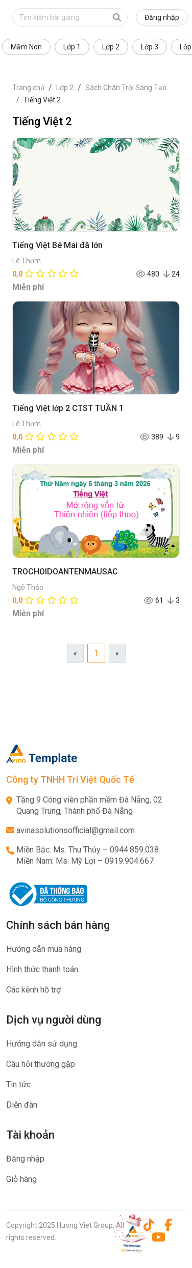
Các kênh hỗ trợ (33, 990)
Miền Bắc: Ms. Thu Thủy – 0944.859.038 (87, 849)
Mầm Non (26, 47)
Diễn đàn (21, 1105)
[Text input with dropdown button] (59, 17)
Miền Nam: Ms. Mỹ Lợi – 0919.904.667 (85, 861)
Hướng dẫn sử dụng (41, 1044)
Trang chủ (28, 88)
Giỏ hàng (21, 1179)
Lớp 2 (110, 47)
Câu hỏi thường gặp (40, 1064)
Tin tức (18, 1084)
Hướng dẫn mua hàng (43, 949)
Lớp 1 (72, 47)
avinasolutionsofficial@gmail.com (75, 830)
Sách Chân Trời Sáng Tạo (125, 88)
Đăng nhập (162, 17)
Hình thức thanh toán (42, 969)
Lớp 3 (149, 47)
